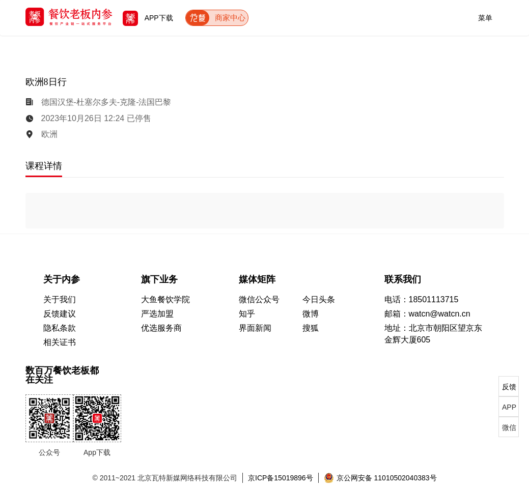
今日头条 (318, 299)
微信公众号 (259, 299)
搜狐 (310, 328)
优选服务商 (161, 328)
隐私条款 (59, 328)
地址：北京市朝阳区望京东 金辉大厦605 (433, 334)
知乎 (247, 313)
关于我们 (59, 299)
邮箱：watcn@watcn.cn (427, 313)
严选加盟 (157, 313)
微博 (310, 313)
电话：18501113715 (421, 299)
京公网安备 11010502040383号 (380, 478)
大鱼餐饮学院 (165, 299)
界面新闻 (255, 328)
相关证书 (59, 342)
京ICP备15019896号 (280, 478)
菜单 (485, 16)
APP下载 (148, 18)
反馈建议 (59, 313)
